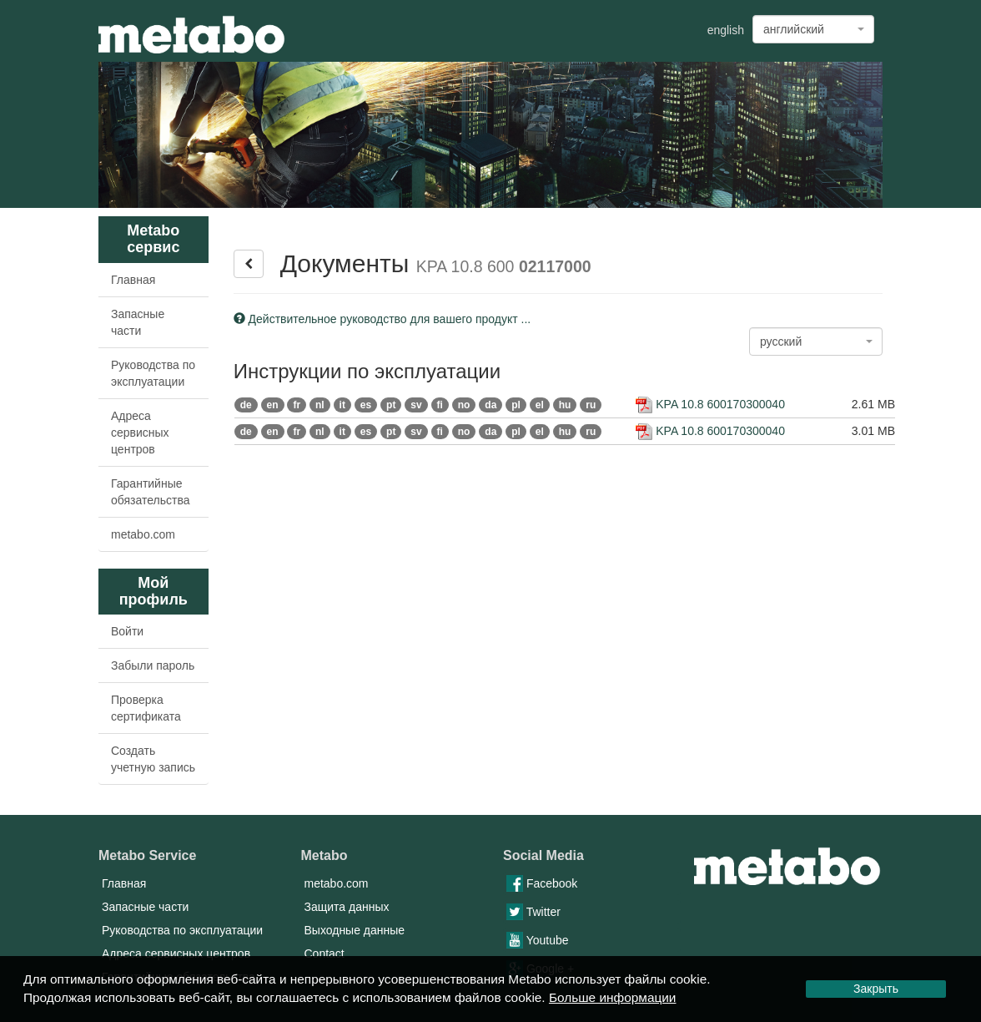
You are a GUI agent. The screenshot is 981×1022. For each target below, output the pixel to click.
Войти (127, 631)
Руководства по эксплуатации (153, 373)
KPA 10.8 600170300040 (710, 404)
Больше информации (613, 997)
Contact (324, 953)
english (725, 30)
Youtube (537, 940)
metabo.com (143, 534)
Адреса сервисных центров (140, 432)
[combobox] (813, 29)
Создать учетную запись (153, 759)
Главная (133, 279)
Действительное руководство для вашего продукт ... (382, 319)
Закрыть (875, 988)
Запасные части (137, 322)
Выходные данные (354, 930)
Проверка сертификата (146, 708)
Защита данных (347, 906)
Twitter (533, 911)
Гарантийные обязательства (150, 492)
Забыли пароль (152, 665)
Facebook (541, 883)
